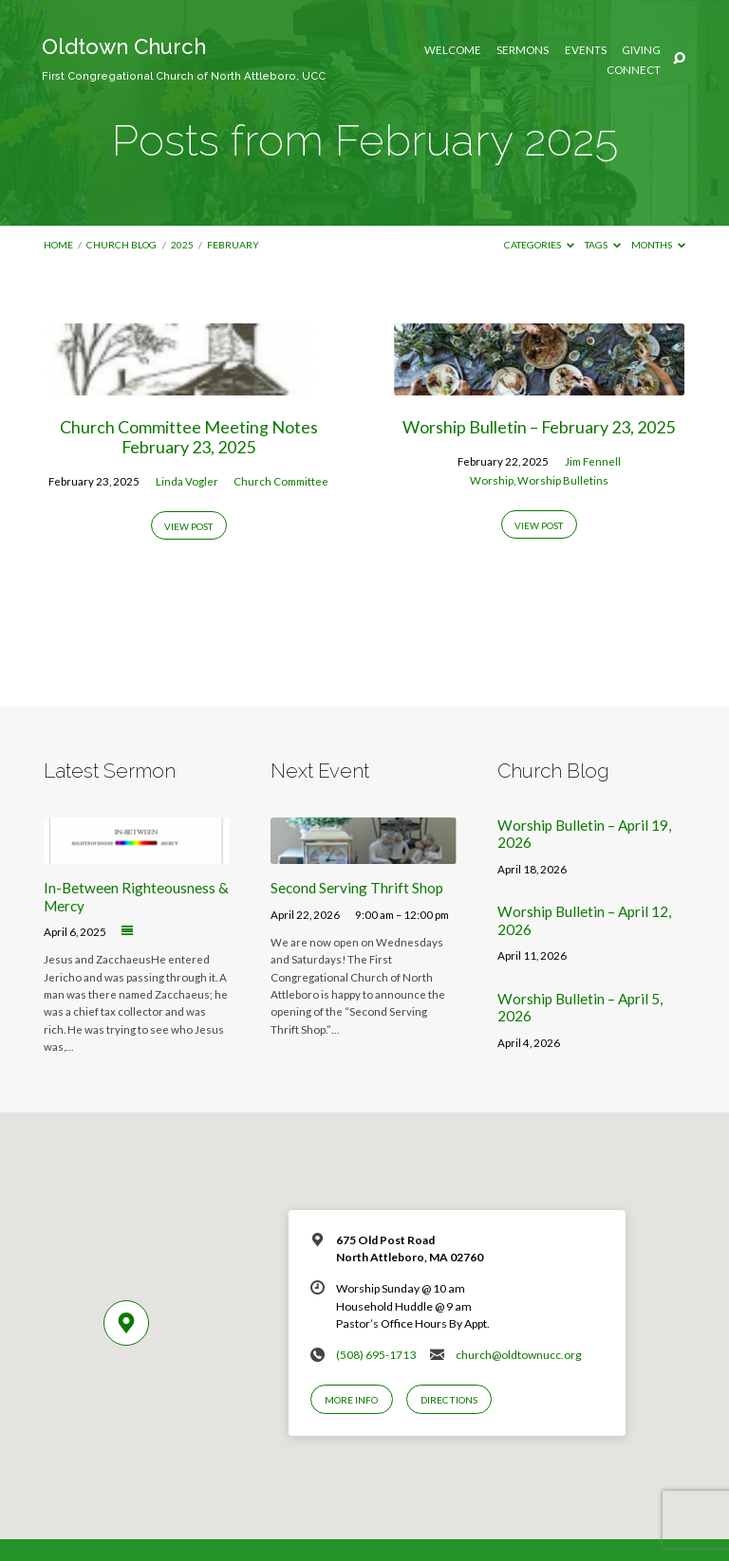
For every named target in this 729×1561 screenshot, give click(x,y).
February (233, 244)
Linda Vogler (187, 481)
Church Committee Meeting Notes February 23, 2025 (189, 437)
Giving (641, 50)
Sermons (522, 50)
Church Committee (281, 481)
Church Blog (121, 244)
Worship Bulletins (562, 480)
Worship (492, 480)
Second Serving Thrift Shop (357, 887)
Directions (449, 1399)
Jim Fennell (593, 461)
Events (586, 50)
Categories (539, 244)
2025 (182, 244)
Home (58, 244)
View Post (188, 526)
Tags (603, 244)
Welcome (452, 50)
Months (658, 244)
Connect (634, 70)
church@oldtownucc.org (519, 1355)
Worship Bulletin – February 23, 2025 (538, 426)
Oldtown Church (184, 58)
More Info (351, 1399)
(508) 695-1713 (376, 1355)
